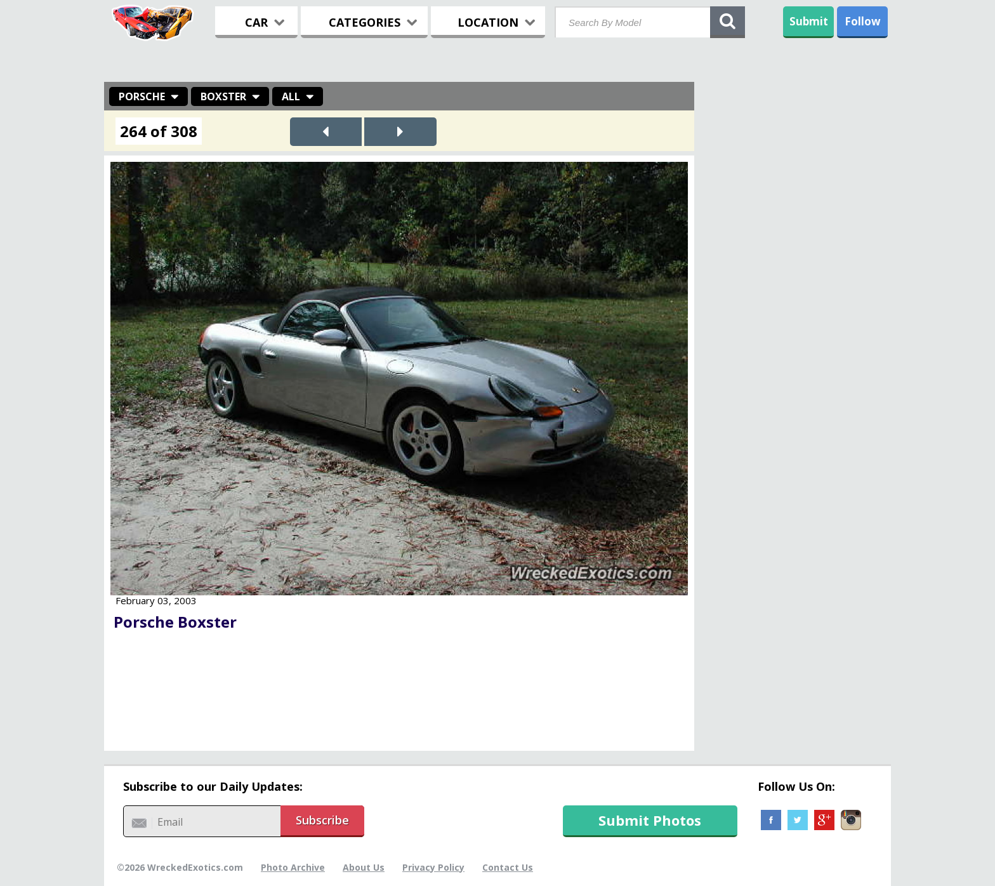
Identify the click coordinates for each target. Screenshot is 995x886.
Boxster (223, 96)
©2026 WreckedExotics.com (180, 867)
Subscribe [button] (322, 820)
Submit (808, 21)
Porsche (142, 96)
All (291, 96)
